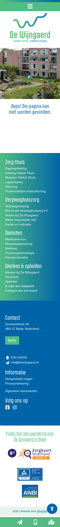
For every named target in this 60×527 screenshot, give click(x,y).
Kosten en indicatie (18, 224)
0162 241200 (19, 357)
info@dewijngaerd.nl (24, 362)
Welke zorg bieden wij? (20, 220)
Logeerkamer (14, 182)
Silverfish (42, 511)
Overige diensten (16, 257)
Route (12, 340)
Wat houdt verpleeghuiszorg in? (26, 211)
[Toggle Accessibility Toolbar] (52, 508)
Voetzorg (11, 248)
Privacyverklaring (17, 383)
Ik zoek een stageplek (19, 286)
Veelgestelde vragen (18, 379)
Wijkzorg (11, 186)
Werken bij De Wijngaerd (22, 272)
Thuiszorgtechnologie (19, 253)
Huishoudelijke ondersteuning (25, 191)
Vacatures (12, 277)
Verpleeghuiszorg (17, 206)
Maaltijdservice (15, 239)
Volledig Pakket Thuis (19, 173)
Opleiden (11, 281)
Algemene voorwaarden (21, 391)
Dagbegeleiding (16, 168)
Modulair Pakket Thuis (20, 177)
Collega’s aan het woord (21, 290)
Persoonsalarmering (18, 244)
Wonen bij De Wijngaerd (21, 215)
